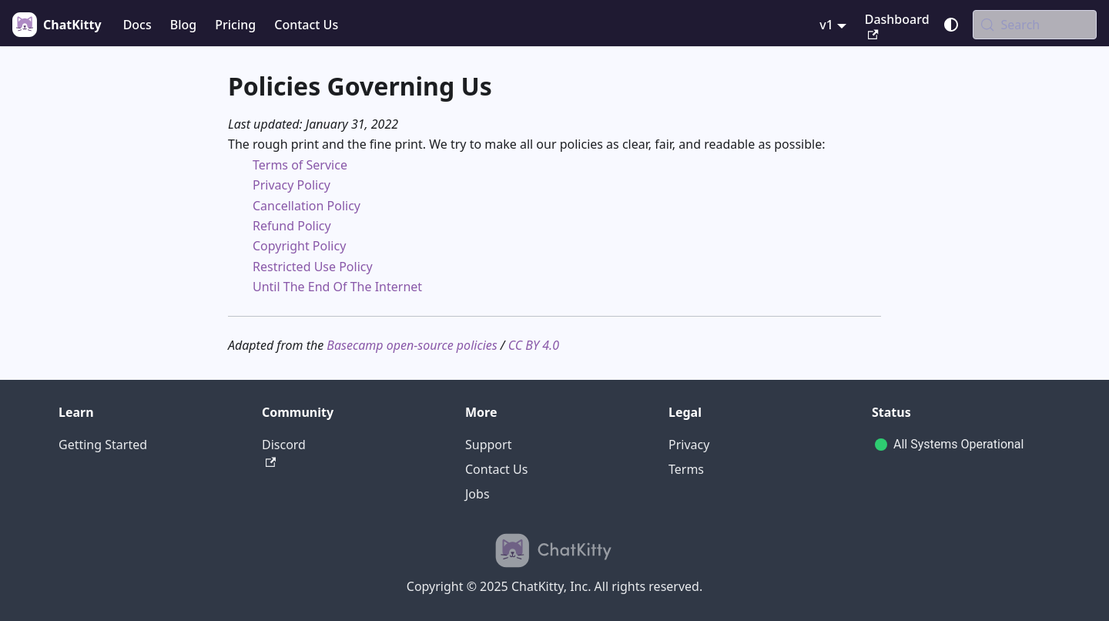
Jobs (477, 493)
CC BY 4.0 (533, 345)
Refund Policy (292, 225)
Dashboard (897, 25)
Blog (183, 24)
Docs (137, 24)
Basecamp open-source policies (412, 345)
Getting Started (103, 444)
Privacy (688, 444)
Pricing (235, 24)
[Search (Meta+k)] (1035, 24)
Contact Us (306, 24)
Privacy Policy (291, 184)
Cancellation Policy (306, 205)
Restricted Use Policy (313, 266)
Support (488, 444)
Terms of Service (300, 164)
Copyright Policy (299, 245)
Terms (686, 469)
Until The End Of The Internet (337, 286)
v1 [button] (826, 24)
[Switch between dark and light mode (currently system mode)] (951, 24)
